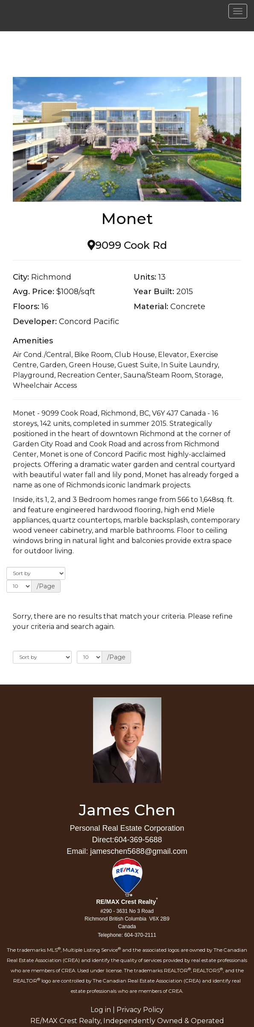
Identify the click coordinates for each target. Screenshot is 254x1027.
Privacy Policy (140, 1010)
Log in (101, 1010)
